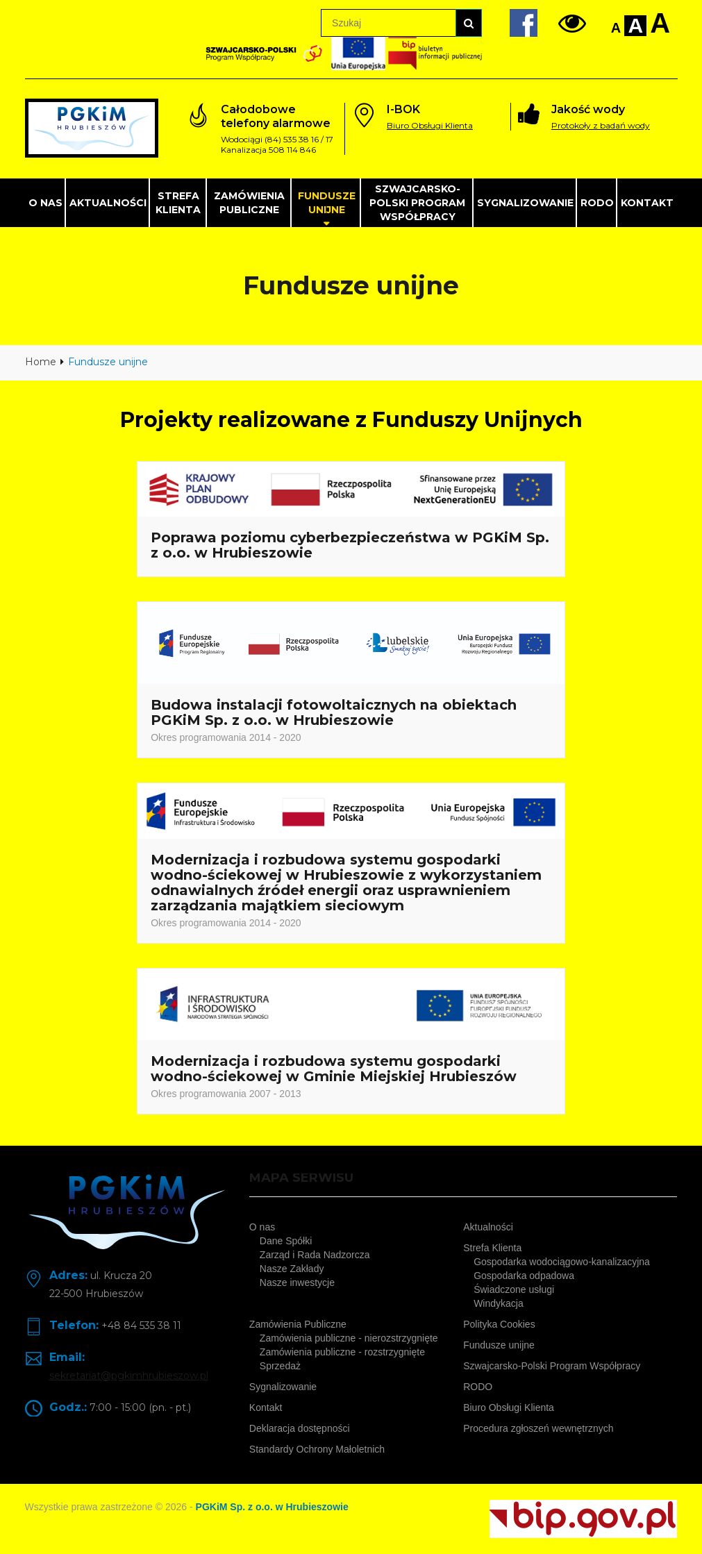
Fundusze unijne (327, 203)
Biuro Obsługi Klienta (430, 125)
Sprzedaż (280, 1365)
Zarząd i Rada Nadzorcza (315, 1254)
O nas (45, 203)
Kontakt (647, 203)
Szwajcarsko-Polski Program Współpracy (417, 203)
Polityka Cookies (499, 1324)
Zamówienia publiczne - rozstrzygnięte (342, 1351)
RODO (597, 203)
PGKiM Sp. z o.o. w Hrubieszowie (272, 1506)
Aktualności (108, 203)
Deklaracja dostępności (299, 1428)
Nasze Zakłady (292, 1268)
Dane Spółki (286, 1240)
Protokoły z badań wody (600, 125)
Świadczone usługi (514, 1289)
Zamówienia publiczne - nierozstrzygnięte (349, 1338)
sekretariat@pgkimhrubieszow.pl (128, 1375)
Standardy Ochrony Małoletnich (317, 1449)
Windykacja (499, 1303)
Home (40, 362)
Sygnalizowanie (525, 203)
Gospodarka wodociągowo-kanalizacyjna (562, 1261)
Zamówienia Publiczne (249, 203)
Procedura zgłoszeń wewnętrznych (538, 1428)
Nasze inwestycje (297, 1282)
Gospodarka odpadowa (524, 1275)
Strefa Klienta (178, 203)
